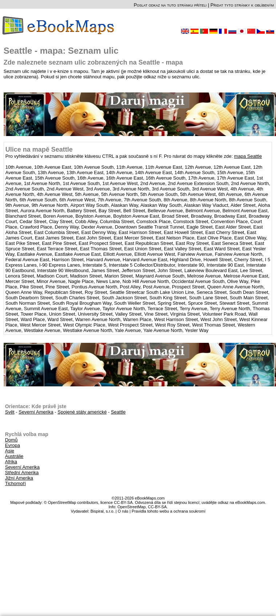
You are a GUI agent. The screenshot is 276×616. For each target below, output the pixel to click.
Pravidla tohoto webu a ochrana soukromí (168, 511)
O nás (123, 511)
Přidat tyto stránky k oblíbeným (242, 5)
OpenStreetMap (131, 507)
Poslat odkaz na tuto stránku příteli (170, 5)
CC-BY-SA (157, 507)
